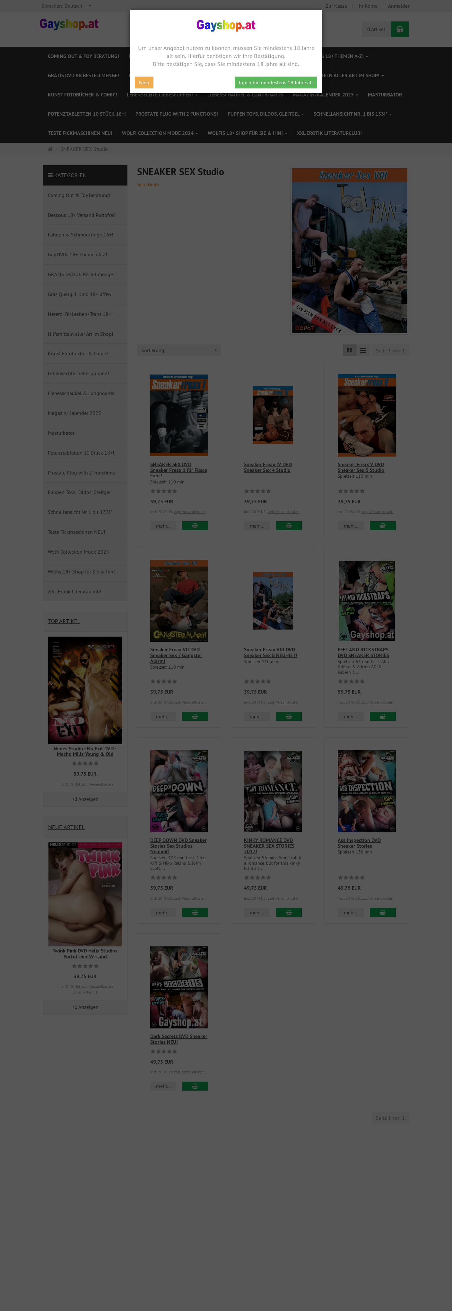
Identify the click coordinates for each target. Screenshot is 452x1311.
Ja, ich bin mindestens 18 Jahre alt (276, 82)
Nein (144, 82)
